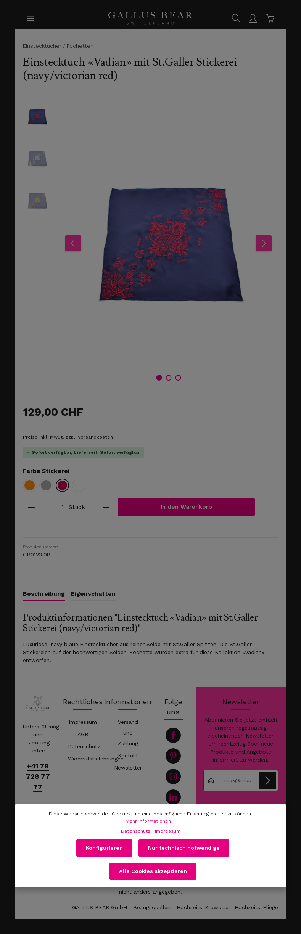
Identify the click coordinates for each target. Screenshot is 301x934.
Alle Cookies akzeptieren (153, 876)
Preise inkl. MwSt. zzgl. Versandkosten (68, 437)
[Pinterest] (173, 756)
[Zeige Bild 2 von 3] (168, 378)
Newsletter (128, 768)
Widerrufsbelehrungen (96, 759)
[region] (150, 243)
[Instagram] (173, 776)
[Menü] (30, 18)
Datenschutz (84, 746)
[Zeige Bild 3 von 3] (178, 378)
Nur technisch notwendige (184, 853)
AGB (83, 734)
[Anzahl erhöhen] (106, 507)
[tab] (44, 594)
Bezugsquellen (152, 907)
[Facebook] (173, 735)
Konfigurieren (104, 853)
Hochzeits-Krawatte (203, 907)
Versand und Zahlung (128, 732)
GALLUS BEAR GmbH (99, 907)
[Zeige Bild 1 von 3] (159, 378)
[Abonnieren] (267, 780)
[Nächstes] (264, 243)
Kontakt (128, 755)
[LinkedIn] (173, 797)
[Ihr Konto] (253, 18)
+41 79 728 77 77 (38, 776)
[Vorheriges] (73, 243)
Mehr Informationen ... (151, 826)
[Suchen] (236, 18)
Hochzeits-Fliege (256, 907)
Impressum (83, 722)
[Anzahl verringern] (31, 507)
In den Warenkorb (186, 506)
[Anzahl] (51, 507)
